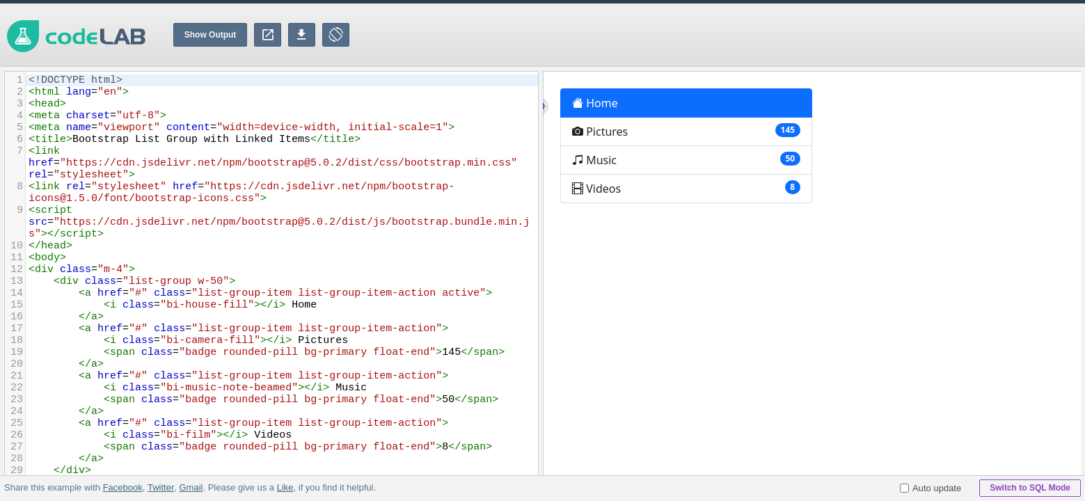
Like (284, 487)
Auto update (930, 488)
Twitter (161, 487)
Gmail (191, 487)
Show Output (210, 35)
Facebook (123, 487)
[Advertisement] (831, 34)
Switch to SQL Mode (1030, 488)
